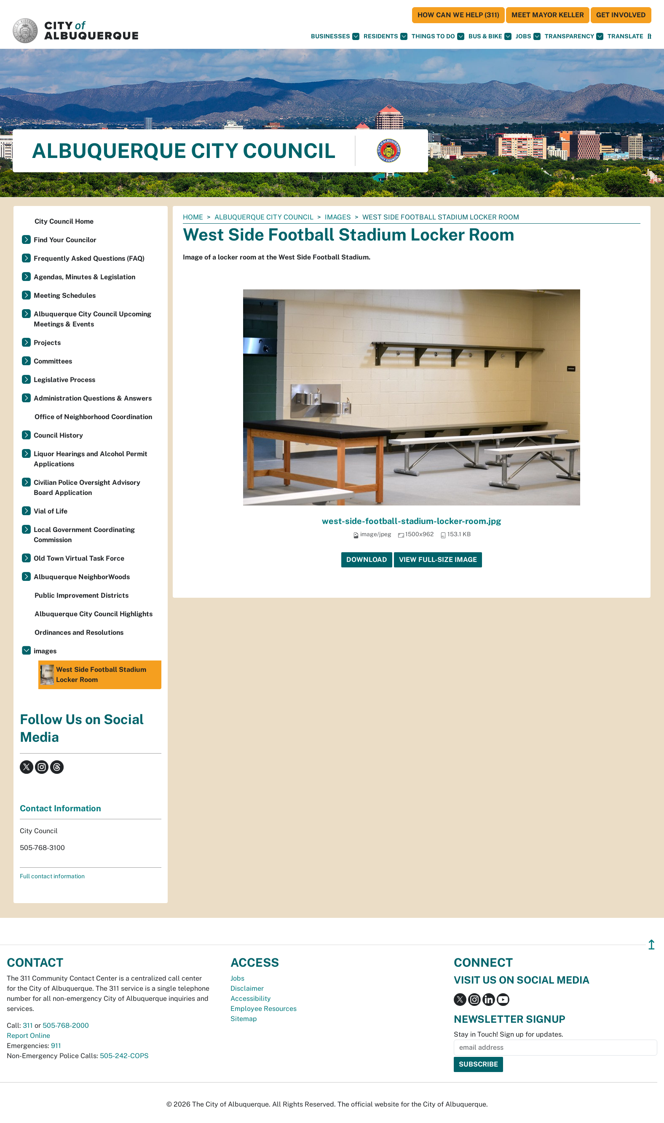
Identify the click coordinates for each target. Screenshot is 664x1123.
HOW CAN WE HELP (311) (458, 15)
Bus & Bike (490, 36)
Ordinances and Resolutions (79, 632)
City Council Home (64, 221)
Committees (53, 361)
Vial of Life (50, 511)
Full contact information (52, 876)
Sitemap (243, 1019)
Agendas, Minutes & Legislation (84, 277)
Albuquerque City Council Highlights (94, 614)
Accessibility (250, 999)
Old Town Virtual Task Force (79, 558)
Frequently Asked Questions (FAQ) (89, 258)
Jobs (528, 36)
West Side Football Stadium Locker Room (93, 675)
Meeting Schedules (65, 295)
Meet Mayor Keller (547, 15)
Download (366, 560)
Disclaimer (247, 988)
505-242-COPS (124, 1056)
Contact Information (60, 808)
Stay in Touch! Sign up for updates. (508, 1034)
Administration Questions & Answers (93, 398)
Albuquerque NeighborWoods (82, 577)
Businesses (335, 36)
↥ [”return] (651, 944)
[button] (625, 36)
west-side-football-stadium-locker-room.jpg (411, 521)
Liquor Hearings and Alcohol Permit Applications (90, 459)
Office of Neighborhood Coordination (93, 417)
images (338, 217)
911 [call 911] (56, 1046)
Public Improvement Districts (82, 595)
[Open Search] (649, 36)
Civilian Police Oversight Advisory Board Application (87, 488)
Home (193, 217)
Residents (385, 36)
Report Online (28, 1036)
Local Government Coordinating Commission (84, 535)
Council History (58, 435)
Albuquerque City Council (263, 217)
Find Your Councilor (65, 240)
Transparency (574, 36)
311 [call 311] (28, 1025)
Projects (47, 343)
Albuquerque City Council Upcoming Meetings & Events (92, 319)
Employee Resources (263, 1009)
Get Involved (621, 15)
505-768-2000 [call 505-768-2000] (66, 1025)
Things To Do (438, 36)
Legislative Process (64, 380)
